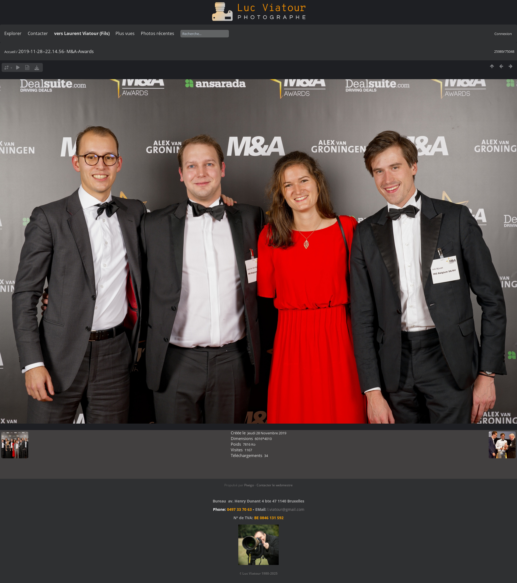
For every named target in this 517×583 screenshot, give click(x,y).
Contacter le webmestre (275, 485)
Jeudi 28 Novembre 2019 (266, 433)
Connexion (503, 33)
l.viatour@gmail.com (285, 509)
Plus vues (125, 33)
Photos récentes (157, 33)
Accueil (9, 51)
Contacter (38, 33)
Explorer (13, 33)
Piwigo (249, 485)
